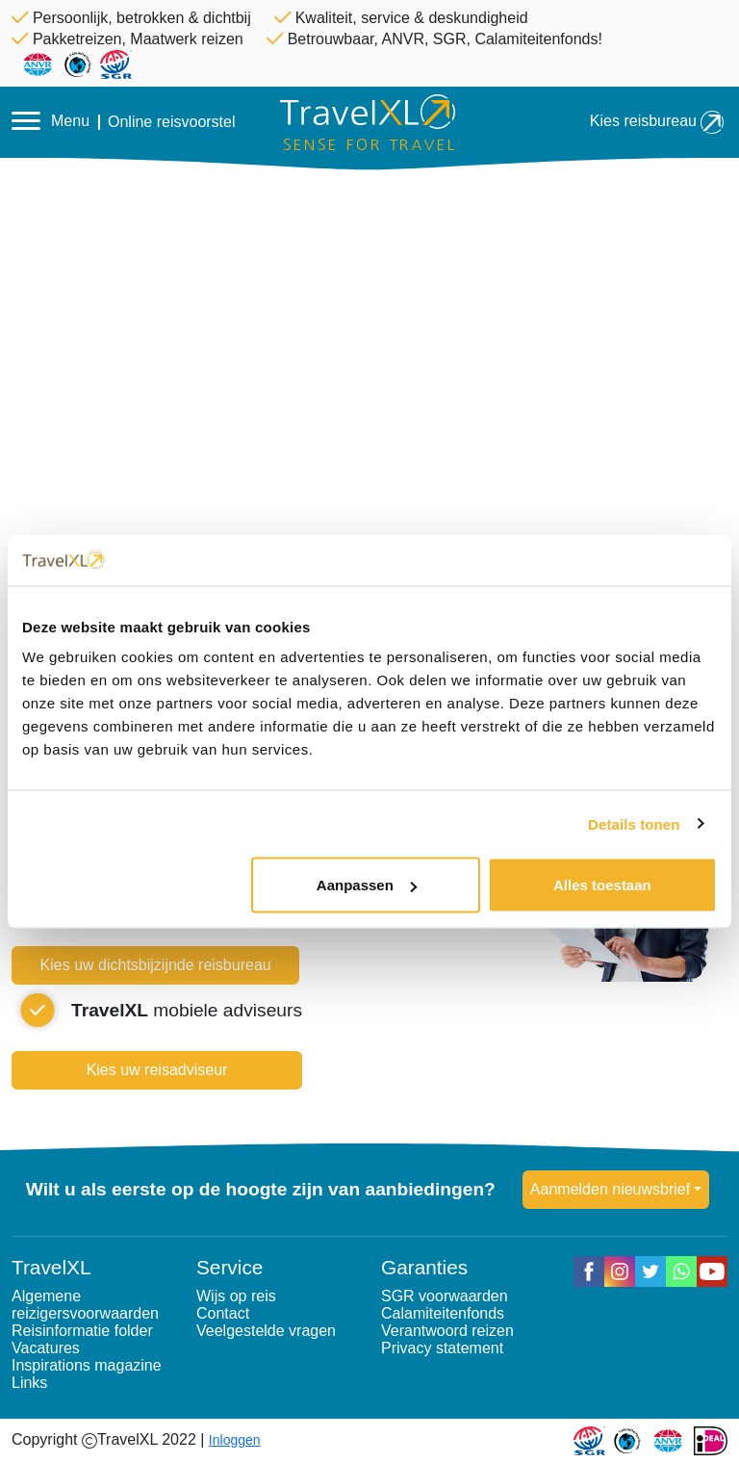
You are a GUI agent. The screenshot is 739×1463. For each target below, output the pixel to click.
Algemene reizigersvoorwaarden (85, 1305)
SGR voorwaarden (444, 1296)
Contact (222, 1313)
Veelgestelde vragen (266, 1330)
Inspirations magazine (87, 1365)
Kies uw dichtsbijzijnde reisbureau (155, 965)
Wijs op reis (236, 1296)
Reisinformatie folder (82, 1330)
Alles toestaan (602, 885)
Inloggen (235, 1440)
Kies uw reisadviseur (157, 1070)
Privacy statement (442, 1348)
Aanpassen (367, 885)
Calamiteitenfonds (442, 1313)
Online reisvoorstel (172, 122)
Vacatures (46, 1348)
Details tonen (633, 823)
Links (29, 1382)
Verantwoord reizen (447, 1330)
